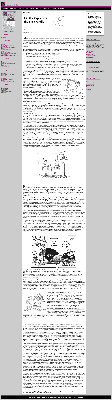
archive (87, 49)
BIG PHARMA (3, 73)
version (31, 32)
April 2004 (89, 53)
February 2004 (90, 55)
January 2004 (90, 57)
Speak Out (88, 89)
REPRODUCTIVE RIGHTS (6, 49)
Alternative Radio (90, 85)
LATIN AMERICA (4, 46)
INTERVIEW (3, 75)
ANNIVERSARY (4, 67)
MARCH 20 (3, 65)
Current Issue (90, 51)
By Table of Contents (94, 67)
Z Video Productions (90, 82)
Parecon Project (89, 86)
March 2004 (89, 54)
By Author (91, 75)
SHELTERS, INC (4, 54)
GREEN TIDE (3, 78)
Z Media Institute (90, 84)
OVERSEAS (3, 62)
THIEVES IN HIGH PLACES (6, 91)
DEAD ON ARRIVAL (5, 89)
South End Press (89, 88)
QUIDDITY (3, 43)
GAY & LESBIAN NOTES (5, 52)
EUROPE (3, 44)
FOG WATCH (3, 80)
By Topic (91, 74)
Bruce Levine (27, 29)
